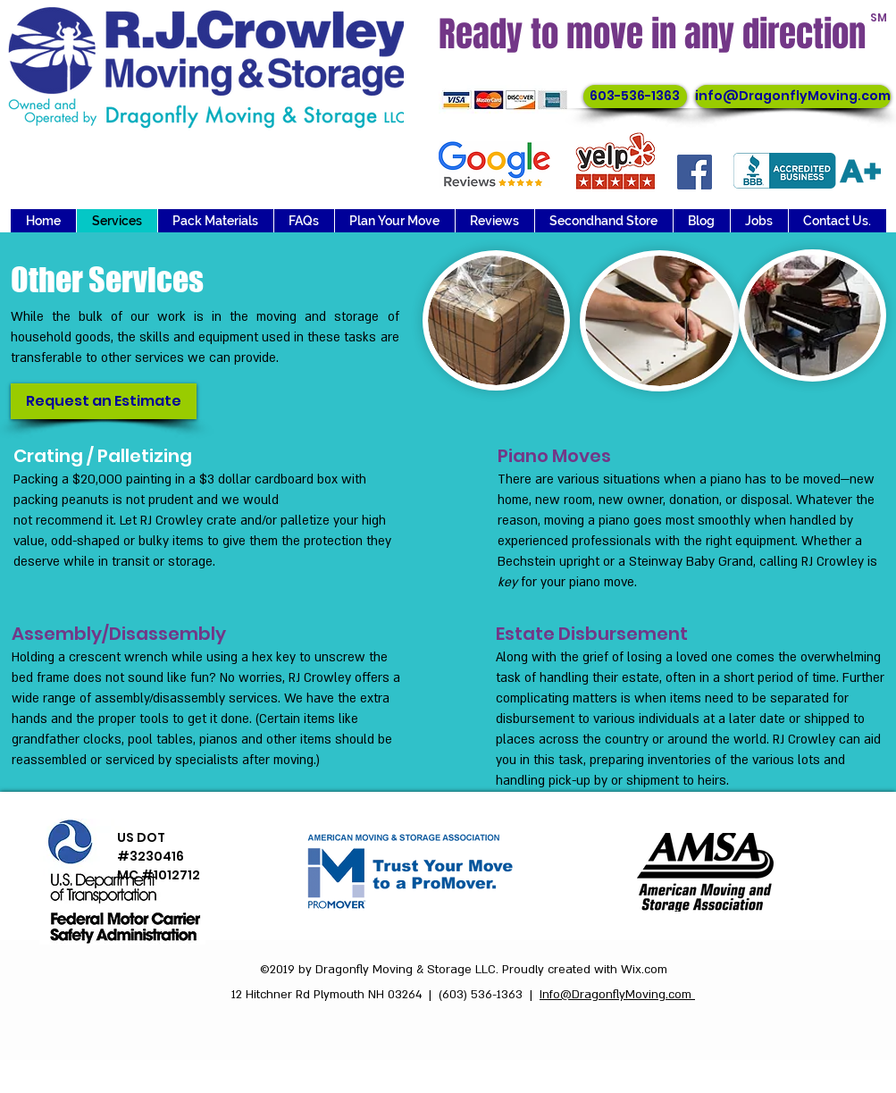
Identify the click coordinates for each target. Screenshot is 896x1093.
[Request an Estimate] (104, 401)
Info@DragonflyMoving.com (617, 995)
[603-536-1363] (635, 96)
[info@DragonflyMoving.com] (793, 96)
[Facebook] (694, 172)
